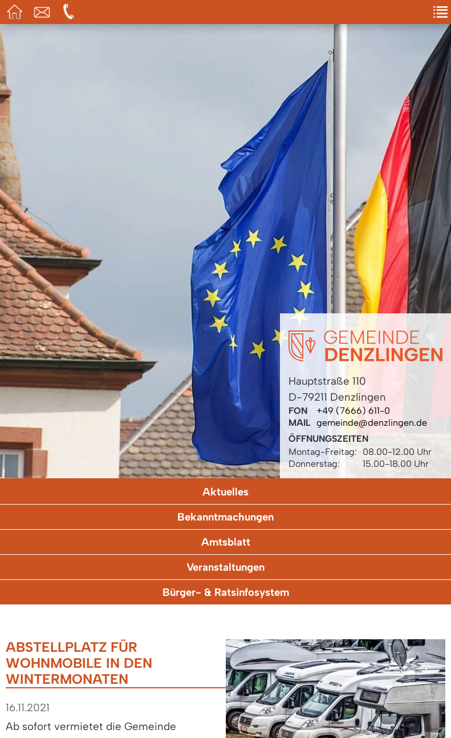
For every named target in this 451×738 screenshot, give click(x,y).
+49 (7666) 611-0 (353, 410)
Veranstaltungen (225, 567)
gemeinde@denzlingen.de (371, 422)
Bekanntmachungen (225, 516)
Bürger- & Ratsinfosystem (225, 592)
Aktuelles (225, 491)
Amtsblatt (225, 542)
